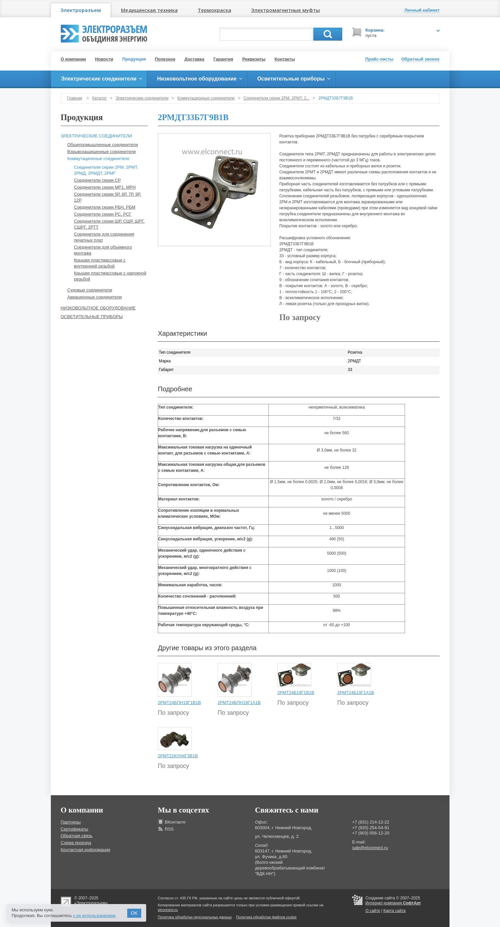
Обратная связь (77, 835)
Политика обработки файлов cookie (266, 917)
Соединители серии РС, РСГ (103, 214)
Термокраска (214, 10)
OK (134, 913)
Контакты (285, 59)
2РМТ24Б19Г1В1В (295, 692)
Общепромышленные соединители (102, 144)
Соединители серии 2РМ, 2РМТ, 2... (277, 98)
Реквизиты (253, 59)
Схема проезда (76, 842)
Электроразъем (80, 10)
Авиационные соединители (94, 296)
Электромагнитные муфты (285, 10)
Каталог (99, 98)
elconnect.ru (168, 910)
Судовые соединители (89, 289)
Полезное (165, 59)
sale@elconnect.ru (370, 847)
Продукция (134, 59)
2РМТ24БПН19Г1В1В (179, 702)
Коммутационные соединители (206, 98)
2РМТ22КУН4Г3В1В (178, 755)
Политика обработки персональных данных (195, 917)
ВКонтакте (175, 822)
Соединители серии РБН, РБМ (105, 207)
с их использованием (94, 915)
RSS (169, 829)
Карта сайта (394, 910)
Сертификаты (74, 829)
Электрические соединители (142, 98)
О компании (73, 59)
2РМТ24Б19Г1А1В (355, 692)
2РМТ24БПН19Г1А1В (239, 702)
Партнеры (71, 822)
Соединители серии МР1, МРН (105, 187)
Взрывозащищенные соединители (101, 151)
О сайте (372, 910)
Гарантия (223, 59)
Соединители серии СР (97, 180)
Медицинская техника (149, 10)
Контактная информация (85, 849)
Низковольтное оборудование (98, 307)
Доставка (194, 59)
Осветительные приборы (92, 316)
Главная (74, 98)
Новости (104, 59)
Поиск (327, 34)
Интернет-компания (393, 903)
